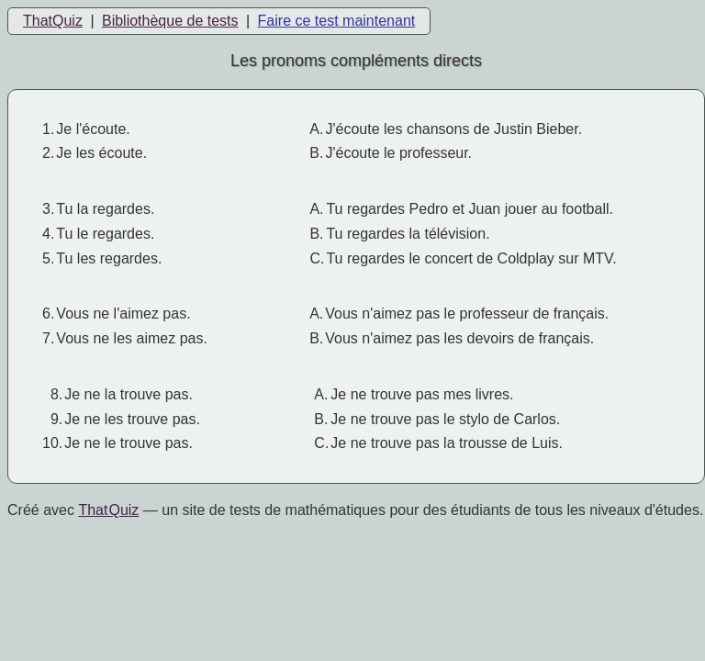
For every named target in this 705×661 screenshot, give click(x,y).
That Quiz (108, 510)
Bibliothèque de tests (170, 20)
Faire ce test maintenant (337, 20)
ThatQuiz (53, 20)
